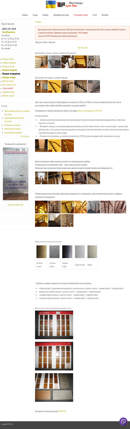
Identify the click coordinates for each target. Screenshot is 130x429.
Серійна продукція (9, 62)
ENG (86, 47)
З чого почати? (7, 88)
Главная (38, 21)
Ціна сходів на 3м (9, 84)
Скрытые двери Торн (15, 204)
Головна (25, 14)
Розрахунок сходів (81, 14)
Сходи (35, 14)
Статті (95, 14)
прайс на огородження (85, 110)
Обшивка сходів (8, 95)
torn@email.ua (8, 32)
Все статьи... (25, 136)
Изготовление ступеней (13, 132)
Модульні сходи (8, 66)
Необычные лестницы (12, 125)
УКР (79, 47)
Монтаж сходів (7, 80)
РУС (82, 47)
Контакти (105, 14)
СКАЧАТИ (98, 110)
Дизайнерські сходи (61, 14)
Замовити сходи (8, 91)
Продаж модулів (9, 69)
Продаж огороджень (11, 73)
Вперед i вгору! (7, 58)
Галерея (45, 14)
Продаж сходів (8, 77)
